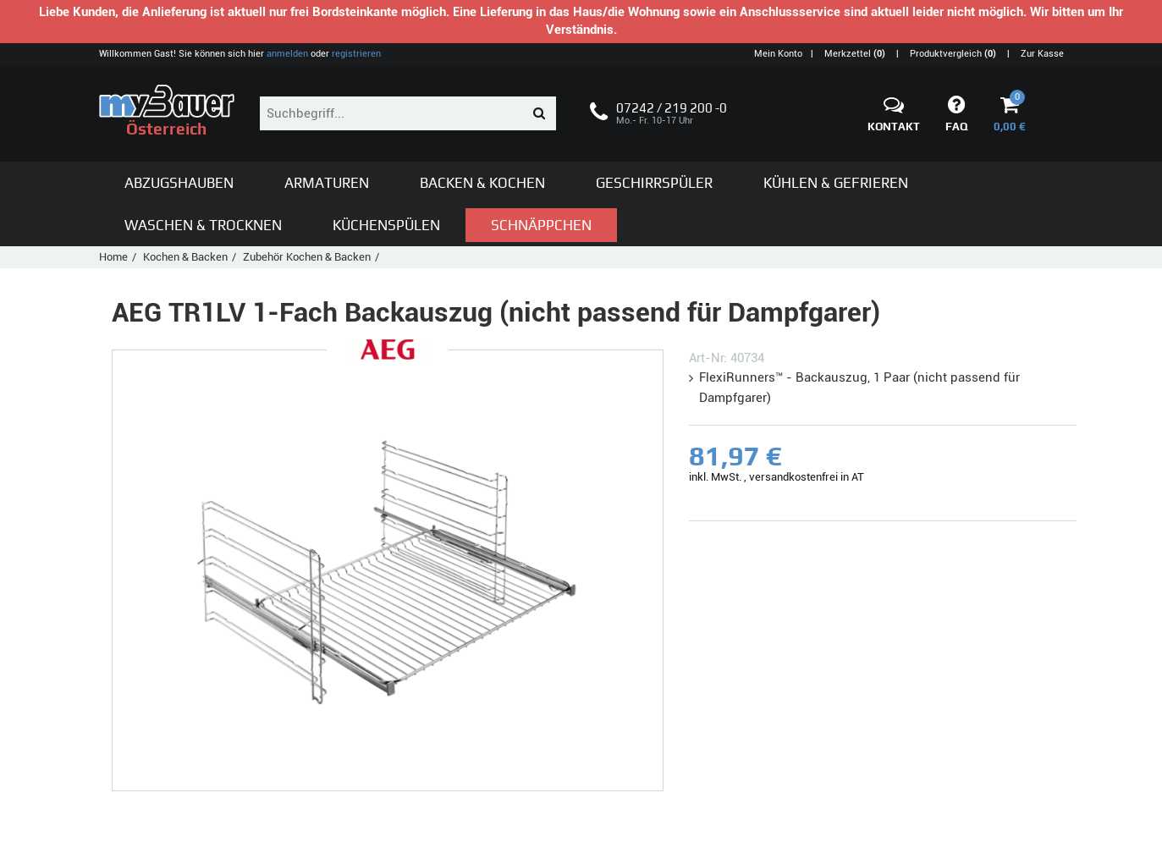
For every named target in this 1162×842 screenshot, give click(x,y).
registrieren (356, 53)
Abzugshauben (179, 182)
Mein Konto (778, 53)
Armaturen (326, 182)
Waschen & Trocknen (203, 225)
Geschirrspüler (654, 182)
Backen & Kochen (482, 182)
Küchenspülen (386, 225)
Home (113, 256)
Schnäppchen (541, 225)
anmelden (287, 53)
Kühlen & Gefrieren (835, 182)
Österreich (166, 111)
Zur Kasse (1042, 53)
